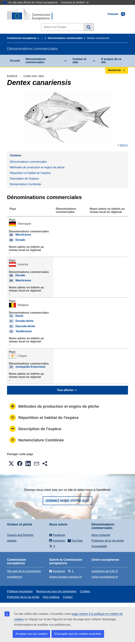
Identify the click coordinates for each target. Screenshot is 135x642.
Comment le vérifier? (74, 2)
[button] (11, 463)
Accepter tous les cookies (31, 633)
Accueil (15, 60)
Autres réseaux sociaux (63, 576)
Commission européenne (21, 38)
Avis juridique (51, 596)
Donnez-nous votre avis (67, 500)
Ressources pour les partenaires (56, 591)
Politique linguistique (20, 591)
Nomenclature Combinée (25, 184)
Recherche (88, 27)
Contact (67, 596)
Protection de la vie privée (107, 540)
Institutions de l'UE (103, 571)
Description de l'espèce (24, 178)
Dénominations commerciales (65, 38)
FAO (122, 145)
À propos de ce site (111, 61)
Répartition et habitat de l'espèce (30, 172)
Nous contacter (100, 535)
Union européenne (103, 576)
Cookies (85, 591)
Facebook (57, 571)
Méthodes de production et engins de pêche (37, 167)
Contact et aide (79, 61)
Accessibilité (99, 546)
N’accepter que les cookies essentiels (77, 633)
